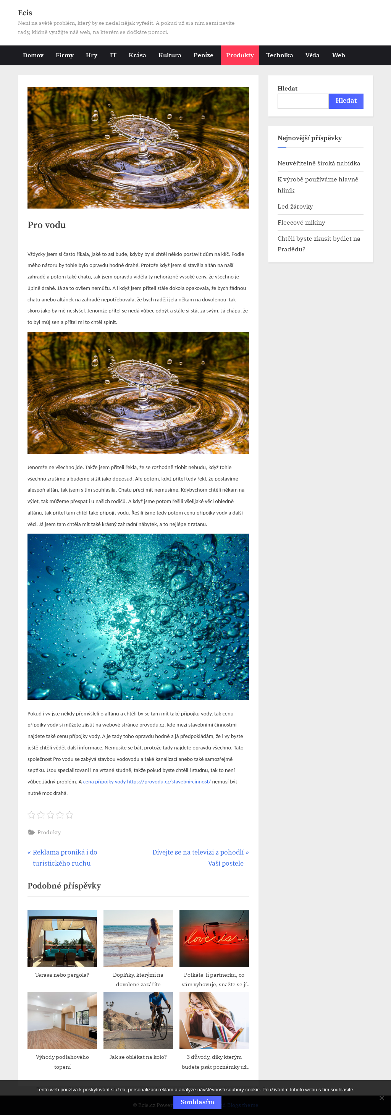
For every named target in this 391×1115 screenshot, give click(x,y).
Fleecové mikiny (301, 222)
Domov (33, 55)
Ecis (25, 13)
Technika (279, 55)
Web (338, 55)
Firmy (65, 55)
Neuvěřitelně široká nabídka (319, 163)
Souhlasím (197, 1102)
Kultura (169, 55)
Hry (91, 55)
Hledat (287, 88)
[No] (381, 1098)
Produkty (240, 55)
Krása (137, 55)
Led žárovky (295, 206)
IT (113, 55)
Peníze (203, 55)
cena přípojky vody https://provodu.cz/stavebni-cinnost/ (147, 781)
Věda (312, 55)
